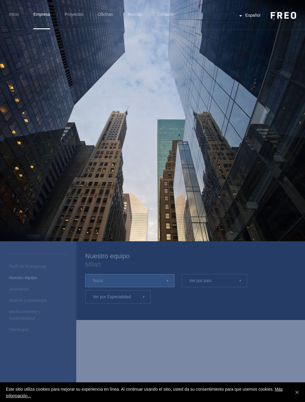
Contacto (165, 14)
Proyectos (74, 14)
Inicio (14, 14)
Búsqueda (191, 18)
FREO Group (283, 15)
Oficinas (105, 14)
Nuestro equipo (23, 277)
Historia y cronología (28, 300)
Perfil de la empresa (27, 266)
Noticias (134, 14)
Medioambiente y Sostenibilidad (25, 315)
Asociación (19, 289)
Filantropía (19, 329)
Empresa (41, 14)
